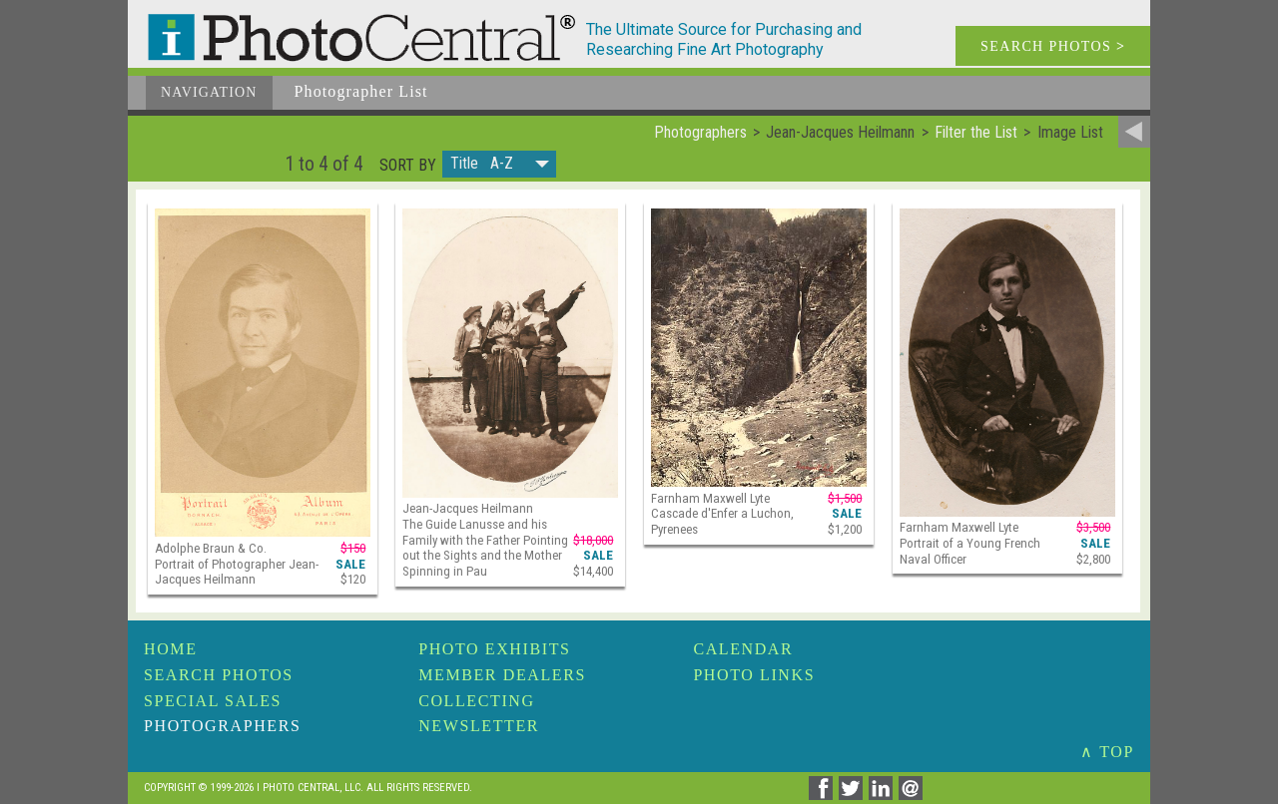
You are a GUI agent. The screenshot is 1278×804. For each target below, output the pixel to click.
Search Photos (219, 674)
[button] (499, 164)
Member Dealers (502, 674)
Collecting (476, 700)
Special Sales (213, 700)
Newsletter (478, 725)
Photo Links (754, 674)
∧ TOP (1107, 751)
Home (171, 648)
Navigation (209, 92)
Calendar (743, 648)
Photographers (222, 725)
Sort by (407, 166)
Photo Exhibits (494, 648)
